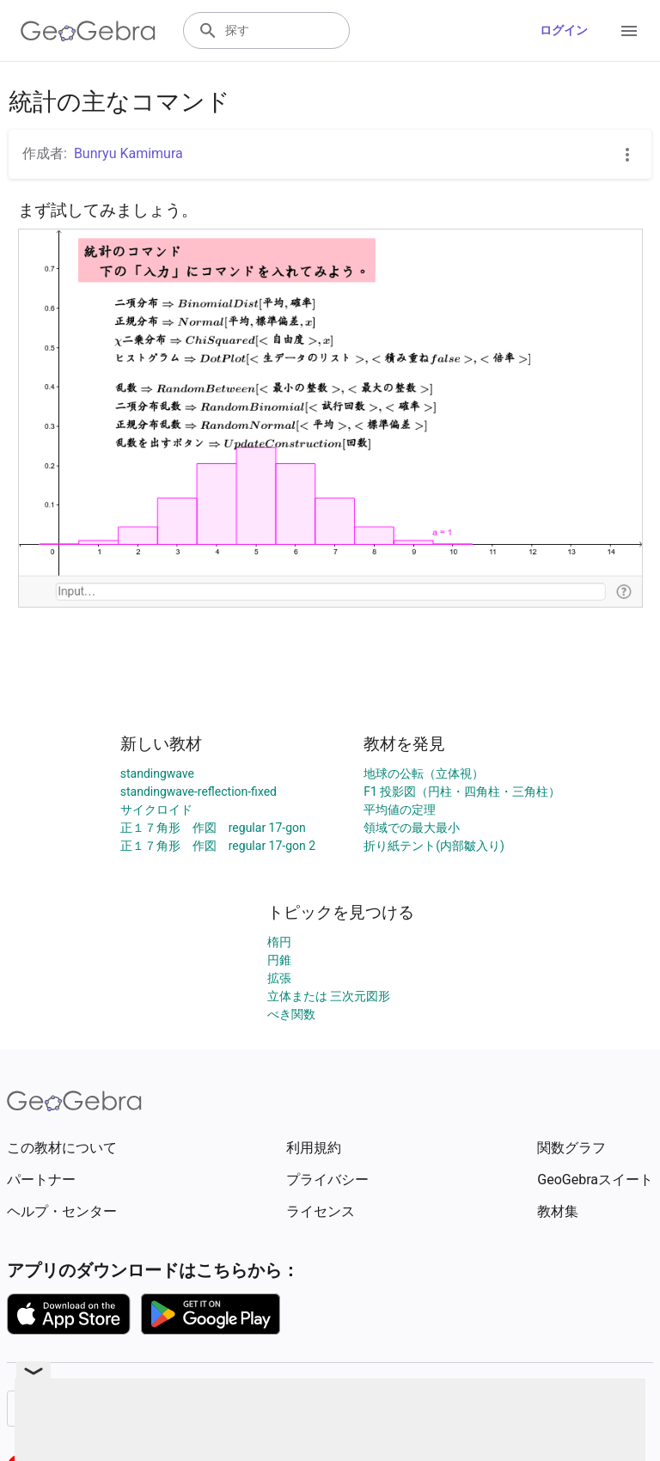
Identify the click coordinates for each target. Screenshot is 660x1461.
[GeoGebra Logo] (88, 31)
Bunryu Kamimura (128, 153)
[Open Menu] (629, 31)
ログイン (564, 30)
